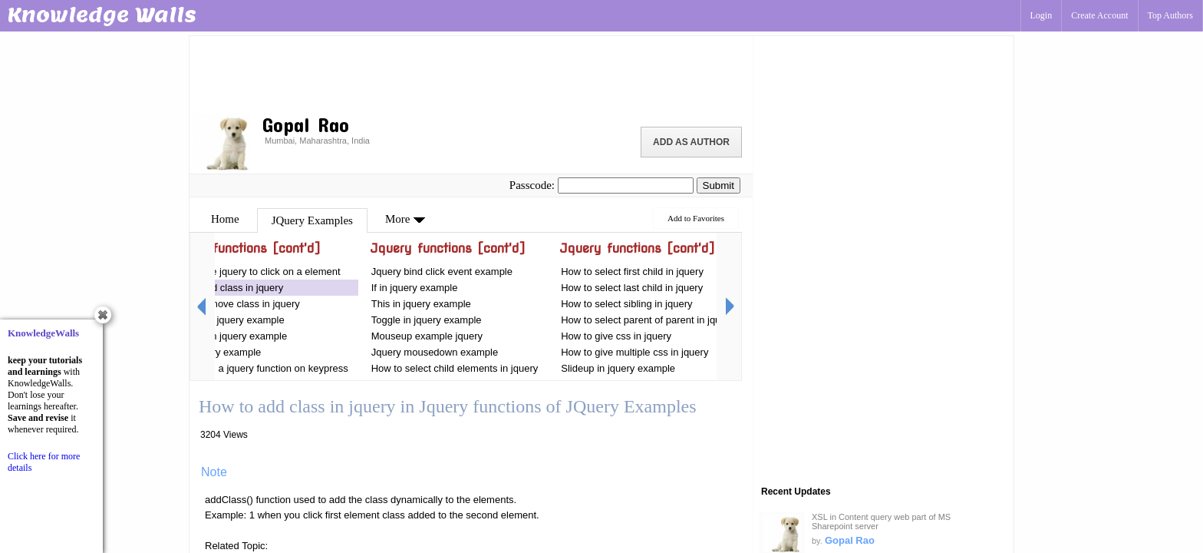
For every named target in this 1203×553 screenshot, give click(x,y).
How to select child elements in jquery (455, 368)
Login (1041, 15)
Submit (718, 185)
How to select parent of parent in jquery (647, 320)
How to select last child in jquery (632, 287)
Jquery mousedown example (434, 352)
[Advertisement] (471, 73)
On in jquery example (214, 352)
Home (225, 219)
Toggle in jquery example (427, 320)
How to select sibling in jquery (626, 304)
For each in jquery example (226, 336)
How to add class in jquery (224, 287)
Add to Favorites (695, 218)
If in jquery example (414, 287)
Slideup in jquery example (618, 368)
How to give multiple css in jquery (634, 352)
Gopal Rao (850, 540)
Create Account (1099, 15)
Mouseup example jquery (427, 336)
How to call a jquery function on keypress (257, 368)
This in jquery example (421, 304)
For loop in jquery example (226, 320)
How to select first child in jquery (632, 271)
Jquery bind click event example (442, 271)
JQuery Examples (312, 220)
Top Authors (1171, 15)
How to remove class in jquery (232, 304)
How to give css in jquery (616, 336)
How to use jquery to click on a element (253, 271)
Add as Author (691, 142)
